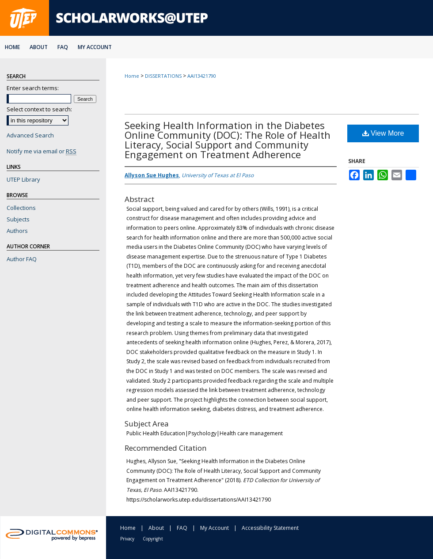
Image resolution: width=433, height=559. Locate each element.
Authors (17, 231)
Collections (21, 208)
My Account (214, 528)
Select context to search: (39, 109)
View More (383, 133)
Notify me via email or (41, 151)
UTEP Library (23, 179)
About (156, 528)
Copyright (153, 539)
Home (132, 75)
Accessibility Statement (270, 528)
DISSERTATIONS (163, 75)
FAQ (182, 528)
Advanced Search (30, 135)
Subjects (18, 219)
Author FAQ (22, 259)
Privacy (127, 539)
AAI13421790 (201, 75)
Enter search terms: (33, 88)
